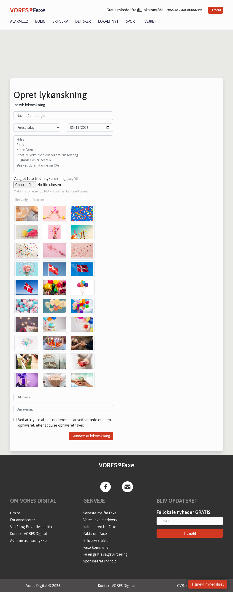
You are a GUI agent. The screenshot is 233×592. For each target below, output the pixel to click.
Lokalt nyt (108, 21)
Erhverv (60, 21)
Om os (15, 513)
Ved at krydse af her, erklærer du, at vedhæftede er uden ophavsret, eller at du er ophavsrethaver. (64, 422)
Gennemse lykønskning (91, 436)
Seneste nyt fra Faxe (99, 513)
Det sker (83, 21)
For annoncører (22, 520)
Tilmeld (215, 10)
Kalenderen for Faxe (99, 527)
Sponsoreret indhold (100, 561)
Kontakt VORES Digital (28, 534)
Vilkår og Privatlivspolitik (31, 527)
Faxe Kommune (95, 547)
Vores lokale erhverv (100, 520)
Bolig (40, 21)
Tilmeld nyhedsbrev (207, 584)
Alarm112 (19, 21)
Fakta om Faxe (95, 534)
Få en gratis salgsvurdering (105, 554)
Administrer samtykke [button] (28, 540)
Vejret (150, 21)
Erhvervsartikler (96, 540)
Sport (131, 21)
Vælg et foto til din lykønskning (46, 178)
